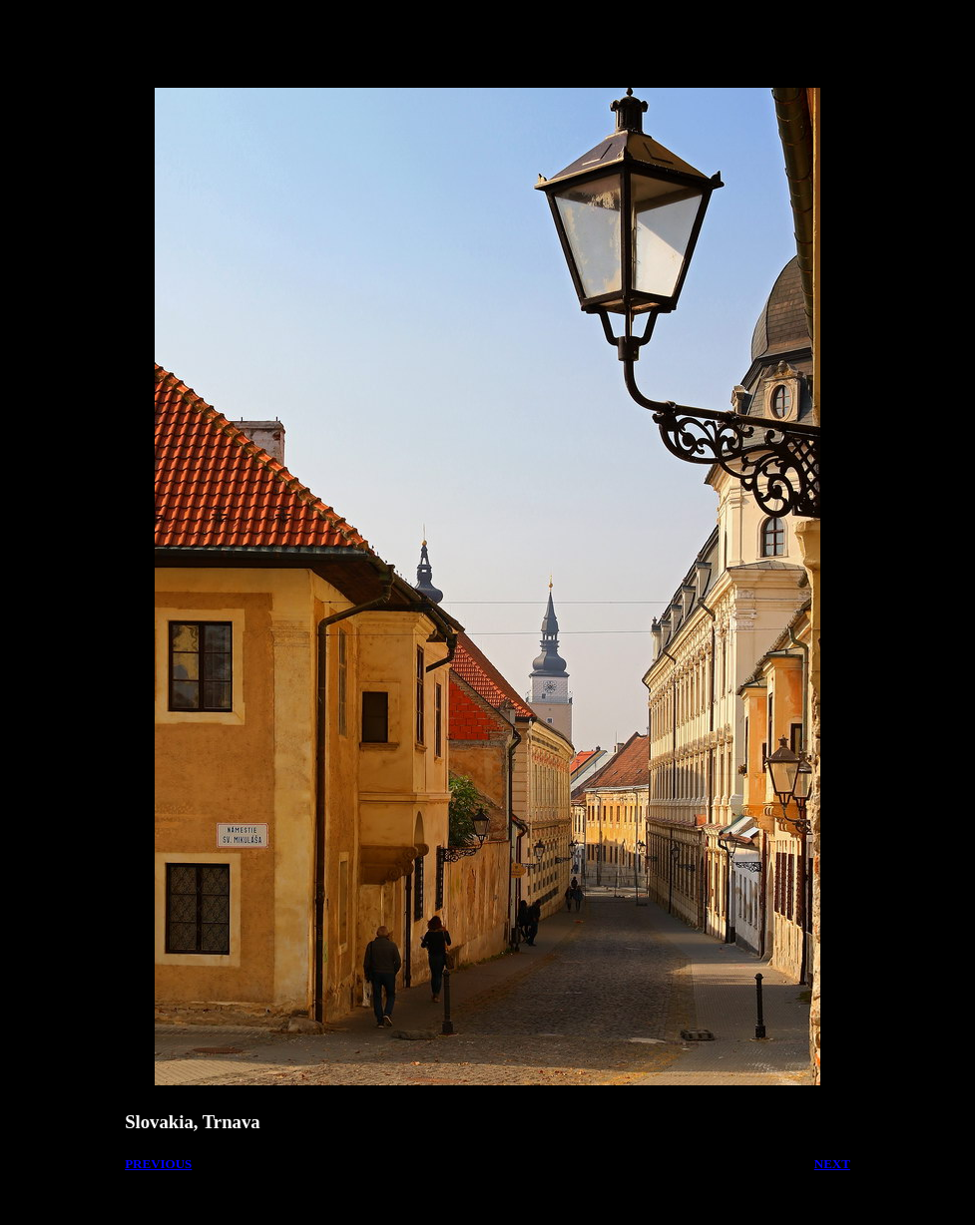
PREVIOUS (158, 1163)
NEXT (832, 1163)
